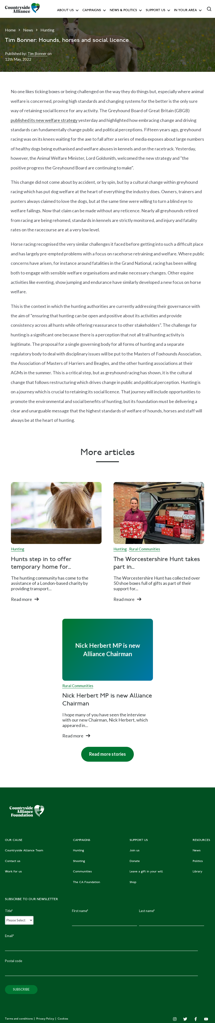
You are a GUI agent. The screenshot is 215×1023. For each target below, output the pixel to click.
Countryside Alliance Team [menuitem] (24, 850)
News (28, 29)
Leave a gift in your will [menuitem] (146, 871)
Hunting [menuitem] (78, 850)
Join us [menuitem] (135, 850)
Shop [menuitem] (133, 882)
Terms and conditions (19, 1019)
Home (10, 29)
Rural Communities (144, 549)
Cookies (63, 1019)
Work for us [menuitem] (13, 871)
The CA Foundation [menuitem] (86, 882)
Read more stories (103, 752)
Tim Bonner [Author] (37, 53)
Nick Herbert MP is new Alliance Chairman (107, 700)
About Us (65, 10)
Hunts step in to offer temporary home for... (41, 563)
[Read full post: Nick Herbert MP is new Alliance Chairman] (107, 650)
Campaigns (91, 10)
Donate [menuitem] (135, 861)
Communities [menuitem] (82, 871)
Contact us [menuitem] (12, 861)
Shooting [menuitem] (79, 861)
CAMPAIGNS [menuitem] (81, 840)
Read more (21, 599)
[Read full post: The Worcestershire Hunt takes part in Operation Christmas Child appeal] (158, 513)
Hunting (47, 29)
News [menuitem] (197, 850)
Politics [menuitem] (198, 861)
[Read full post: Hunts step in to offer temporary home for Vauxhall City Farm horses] (56, 513)
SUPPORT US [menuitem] (139, 840)
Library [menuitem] (197, 871)
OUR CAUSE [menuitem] (13, 840)
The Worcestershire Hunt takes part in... (156, 563)
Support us (155, 10)
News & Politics (123, 10)
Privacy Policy (45, 1019)
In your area (185, 10)
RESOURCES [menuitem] (201, 840)
